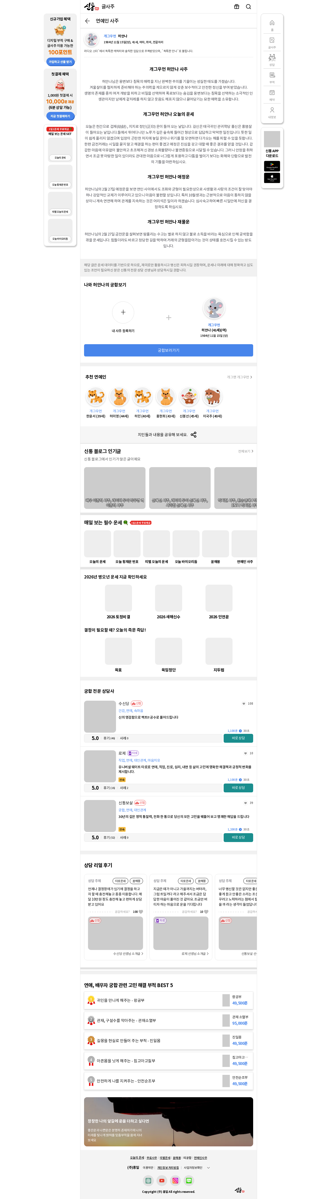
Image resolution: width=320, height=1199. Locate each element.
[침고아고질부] (168, 1061)
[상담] (272, 59)
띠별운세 (165, 1158)
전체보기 (244, 451)
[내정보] (272, 112)
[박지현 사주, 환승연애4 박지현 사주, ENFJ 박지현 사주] (245, 488)
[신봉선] (189, 402)
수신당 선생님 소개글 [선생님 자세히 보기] (126, 954)
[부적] (272, 77)
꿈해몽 (177, 1158)
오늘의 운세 (137, 1157)
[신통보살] (168, 821)
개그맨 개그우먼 (238, 377)
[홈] (272, 24)
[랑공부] (168, 1000)
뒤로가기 (87, 21)
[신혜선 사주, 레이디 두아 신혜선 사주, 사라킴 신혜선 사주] (180, 488)
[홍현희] (166, 402)
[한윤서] (96, 402)
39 (251, 803)
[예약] (272, 94)
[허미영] (119, 402)
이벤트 (237, 7)
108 (250, 703)
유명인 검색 (248, 7)
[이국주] (212, 402)
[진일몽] (168, 1041)
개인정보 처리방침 (168, 1167)
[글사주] (272, 42)
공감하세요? (129, 912)
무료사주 (151, 1158)
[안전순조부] (168, 1081)
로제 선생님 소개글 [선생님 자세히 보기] (194, 954)
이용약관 (148, 1167)
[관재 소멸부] (168, 1020)
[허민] (142, 402)
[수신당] (168, 722)
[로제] (168, 771)
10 (251, 753)
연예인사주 (200, 1158)
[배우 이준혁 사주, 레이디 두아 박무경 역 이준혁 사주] (114, 488)
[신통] (90, 6)
